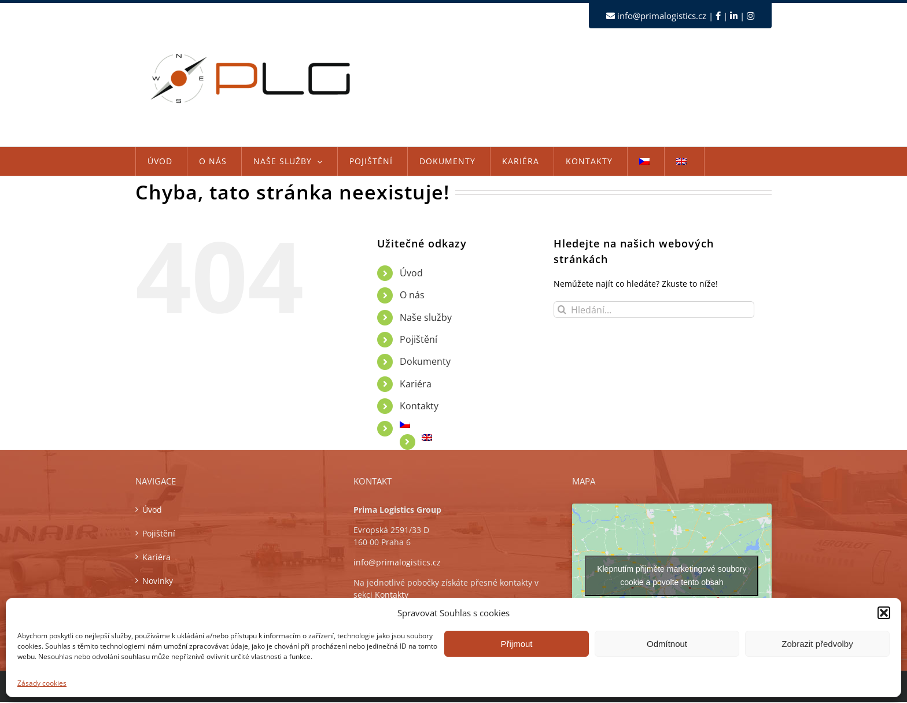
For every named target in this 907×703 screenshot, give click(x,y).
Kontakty (419, 405)
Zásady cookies (42, 683)
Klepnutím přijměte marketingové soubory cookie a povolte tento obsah (671, 575)
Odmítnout (667, 644)
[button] (884, 613)
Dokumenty (425, 361)
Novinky (157, 580)
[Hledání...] (654, 309)
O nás (412, 294)
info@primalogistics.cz (662, 15)
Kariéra (416, 384)
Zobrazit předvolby (817, 644)
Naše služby (426, 317)
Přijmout (516, 644)
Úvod (411, 273)
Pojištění (418, 339)
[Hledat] (562, 309)
